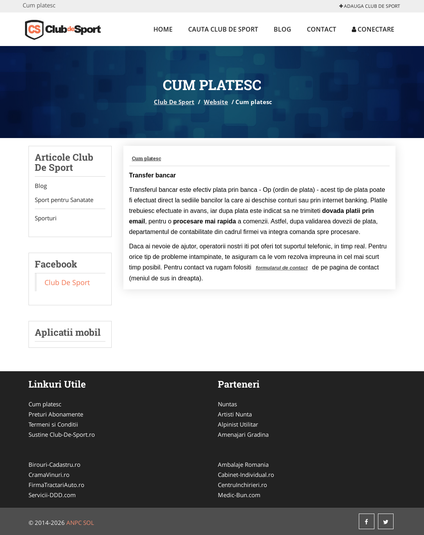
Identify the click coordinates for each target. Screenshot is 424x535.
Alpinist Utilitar (238, 424)
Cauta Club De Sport (223, 29)
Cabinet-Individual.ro (246, 474)
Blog (282, 29)
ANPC (74, 522)
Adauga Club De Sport (369, 6)
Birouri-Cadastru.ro (54, 464)
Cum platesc (146, 158)
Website (216, 102)
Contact (321, 29)
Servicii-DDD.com (52, 495)
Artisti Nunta (235, 414)
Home (163, 29)
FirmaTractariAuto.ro (56, 485)
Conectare (373, 29)
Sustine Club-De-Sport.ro (62, 434)
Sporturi (46, 218)
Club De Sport (174, 102)
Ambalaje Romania (243, 464)
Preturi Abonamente (56, 414)
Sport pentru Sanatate (64, 200)
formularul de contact (282, 268)
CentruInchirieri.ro (242, 485)
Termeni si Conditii (53, 424)
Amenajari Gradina (243, 434)
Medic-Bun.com (239, 495)
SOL (88, 522)
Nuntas (227, 404)
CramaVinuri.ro (49, 474)
